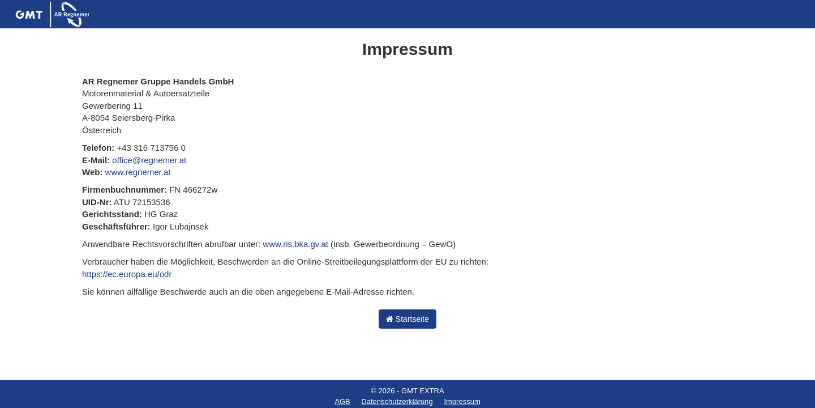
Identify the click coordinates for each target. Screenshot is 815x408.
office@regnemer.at (149, 160)
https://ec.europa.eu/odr (126, 274)
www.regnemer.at (138, 172)
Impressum (462, 401)
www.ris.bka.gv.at (295, 244)
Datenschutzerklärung (396, 401)
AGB (342, 401)
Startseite (407, 319)
